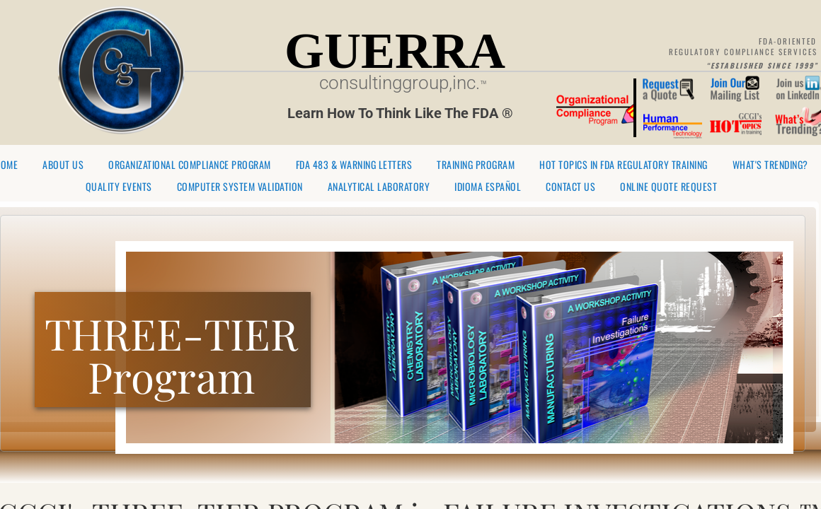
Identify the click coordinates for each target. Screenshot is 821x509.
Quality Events (119, 187)
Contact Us (570, 187)
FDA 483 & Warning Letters (354, 165)
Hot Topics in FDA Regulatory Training (623, 165)
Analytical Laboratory (379, 187)
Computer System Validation (240, 187)
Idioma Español (487, 187)
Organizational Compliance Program (189, 165)
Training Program (476, 165)
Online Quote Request (668, 187)
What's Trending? (770, 165)
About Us (63, 165)
